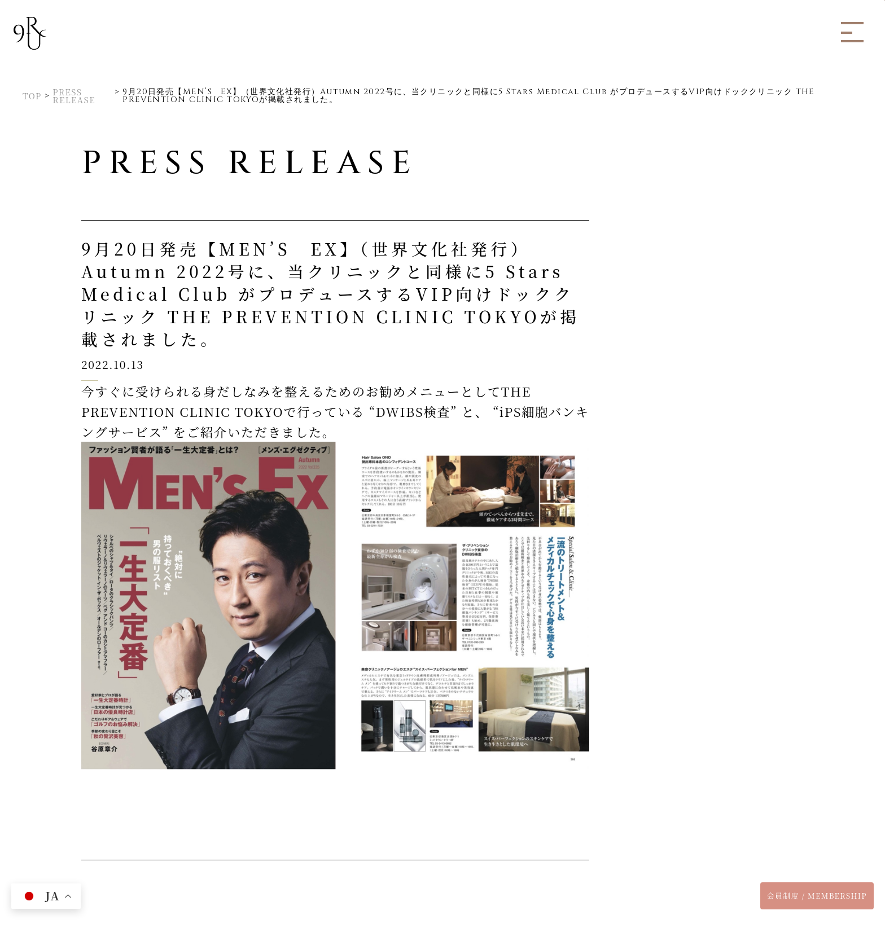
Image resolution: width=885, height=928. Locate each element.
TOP (32, 96)
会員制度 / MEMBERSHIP (817, 895)
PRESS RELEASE (73, 96)
